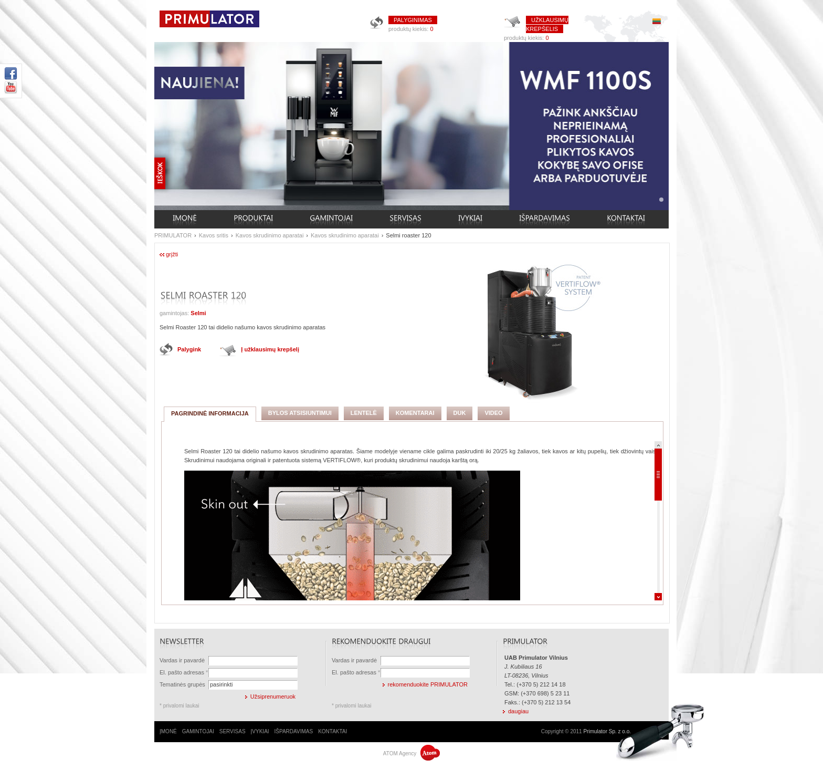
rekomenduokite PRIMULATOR (428, 684)
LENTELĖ (364, 413)
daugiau (518, 711)
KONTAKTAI (332, 731)
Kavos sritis (213, 235)
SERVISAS (232, 731)
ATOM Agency (411, 753)
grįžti (172, 254)
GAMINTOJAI (198, 731)
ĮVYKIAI (260, 731)
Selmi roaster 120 (408, 235)
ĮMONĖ (168, 731)
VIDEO (493, 413)
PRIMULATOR (173, 235)
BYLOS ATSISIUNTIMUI (300, 413)
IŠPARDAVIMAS (294, 731)
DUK (459, 413)
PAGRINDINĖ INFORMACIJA (210, 413)
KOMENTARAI (415, 413)
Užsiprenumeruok (273, 696)
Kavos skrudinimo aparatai (270, 235)
